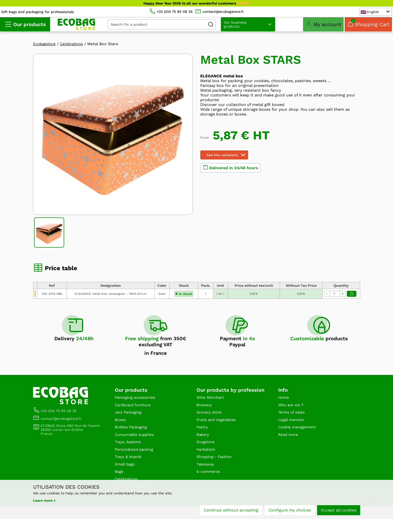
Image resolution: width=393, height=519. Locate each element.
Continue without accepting (231, 510)
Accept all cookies (338, 510)
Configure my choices (289, 510)
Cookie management (298, 435)
